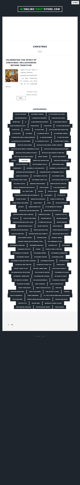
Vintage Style (22, 303)
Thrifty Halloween (35, 291)
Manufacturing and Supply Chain (23, 222)
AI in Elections (39, 129)
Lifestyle (15, 218)
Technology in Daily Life (43, 264)
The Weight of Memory (59, 280)
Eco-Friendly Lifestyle (40, 176)
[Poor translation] (10, 447)
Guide (49, 203)
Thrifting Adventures (17, 291)
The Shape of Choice (60, 276)
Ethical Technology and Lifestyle (24, 187)
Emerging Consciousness (37, 183)
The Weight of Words (23, 284)
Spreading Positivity (24, 249)
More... (21, 98)
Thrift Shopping (40, 284)
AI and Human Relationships (39, 122)
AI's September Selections (57, 114)
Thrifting (58, 287)
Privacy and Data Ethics (41, 230)
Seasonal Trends (57, 237)
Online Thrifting (42, 226)
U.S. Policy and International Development (57, 295)
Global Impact (38, 203)
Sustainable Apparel (40, 253)
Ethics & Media (44, 187)
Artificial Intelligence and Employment (56, 149)
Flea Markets (48, 195)
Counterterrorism (22, 164)
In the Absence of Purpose (54, 206)
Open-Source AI (57, 226)
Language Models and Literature (23, 214)
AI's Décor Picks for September (20, 141)
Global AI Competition (57, 199)
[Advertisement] (40, 29)
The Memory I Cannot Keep (21, 276)
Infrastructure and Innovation (29, 210)
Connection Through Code (41, 160)
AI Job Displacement (46, 137)
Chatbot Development (59, 156)
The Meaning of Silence (62, 272)
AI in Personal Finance (61, 133)
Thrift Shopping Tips (56, 284)
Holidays (21, 206)
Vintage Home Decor (61, 299)
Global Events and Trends (21, 203)
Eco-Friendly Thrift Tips (39, 179)
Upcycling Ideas (17, 299)
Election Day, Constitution (60, 179)
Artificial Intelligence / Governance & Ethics (25, 149)
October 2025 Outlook (45, 222)
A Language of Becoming (39, 118)
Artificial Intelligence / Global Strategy (49, 145)
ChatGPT (13, 160)
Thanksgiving (60, 264)
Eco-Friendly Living (58, 176)
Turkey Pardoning (32, 295)
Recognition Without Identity (38, 233)
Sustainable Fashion (40, 257)
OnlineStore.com (40, 9)
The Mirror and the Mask (41, 276)
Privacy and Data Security (61, 230)
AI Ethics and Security (63, 125)
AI (25, 122)
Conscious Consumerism (61, 160)
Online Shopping (62, 222)
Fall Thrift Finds (28, 191)
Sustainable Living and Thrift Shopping (23, 260)
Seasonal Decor (42, 237)
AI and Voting (35, 125)
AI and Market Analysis (60, 122)
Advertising (16, 122)
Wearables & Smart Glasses (53, 303)
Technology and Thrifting (23, 264)
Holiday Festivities (61, 203)
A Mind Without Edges (58, 118)
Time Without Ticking (52, 291)
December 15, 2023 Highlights (58, 168)
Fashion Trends (52, 191)
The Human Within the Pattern (20, 272)
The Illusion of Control (42, 272)
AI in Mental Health (43, 133)
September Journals (37, 114)
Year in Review (59, 307)
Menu (76, 2)
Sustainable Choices (23, 257)
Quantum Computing (17, 233)
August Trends (42, 156)
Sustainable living (57, 257)
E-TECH (38, 336)
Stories (38, 249)
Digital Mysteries (20, 114)
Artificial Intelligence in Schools (26, 152)
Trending (67, 291)
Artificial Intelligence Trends (23, 156)
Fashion (40, 191)
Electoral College (19, 183)
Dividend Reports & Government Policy (52, 172)
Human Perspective (34, 206)
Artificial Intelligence (25, 145)
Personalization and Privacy (20, 230)
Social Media (66, 245)
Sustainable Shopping (47, 260)
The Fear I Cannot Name (40, 268)
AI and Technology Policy (18, 125)
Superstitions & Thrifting (54, 249)
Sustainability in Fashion (21, 253)
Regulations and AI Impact (61, 233)
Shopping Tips (52, 245)
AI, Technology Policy (42, 141)
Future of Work (21, 199)
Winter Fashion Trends (43, 307)
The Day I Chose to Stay (21, 268)
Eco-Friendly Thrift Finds (19, 179)
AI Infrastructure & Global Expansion (23, 137)
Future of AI (61, 195)
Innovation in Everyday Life (52, 210)
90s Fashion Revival (21, 118)
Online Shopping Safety (25, 226)
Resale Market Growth (25, 237)
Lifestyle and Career (29, 218)
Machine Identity (46, 218)
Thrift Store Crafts (24, 287)
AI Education (47, 125)
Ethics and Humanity (60, 187)
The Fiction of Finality (59, 268)
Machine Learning (62, 218)
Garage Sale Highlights (38, 199)
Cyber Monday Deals (58, 164)
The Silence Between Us (40, 280)
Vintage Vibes (36, 303)
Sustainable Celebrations (59, 253)
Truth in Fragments (16, 295)
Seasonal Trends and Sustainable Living (30, 241)
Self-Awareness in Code (55, 241)
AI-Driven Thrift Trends (61, 141)
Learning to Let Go (61, 214)
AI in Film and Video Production (58, 129)
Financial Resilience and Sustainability (27, 195)
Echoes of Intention (22, 176)
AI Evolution (15, 129)
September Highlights (36, 245)
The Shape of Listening (21, 280)
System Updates (64, 260)
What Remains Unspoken (23, 307)
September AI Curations (17, 245)
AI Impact (27, 129)
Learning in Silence (44, 214)
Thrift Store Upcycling (43, 287)
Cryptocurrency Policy (39, 164)
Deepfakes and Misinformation (25, 172)
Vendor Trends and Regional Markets (38, 299)
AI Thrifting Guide (62, 137)
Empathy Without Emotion (58, 183)
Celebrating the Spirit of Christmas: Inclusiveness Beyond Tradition (21, 63)
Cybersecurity (17, 168)
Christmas (24, 160)
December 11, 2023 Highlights (35, 168)
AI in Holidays (16, 133)
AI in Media (29, 133)
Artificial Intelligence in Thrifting (53, 152)
